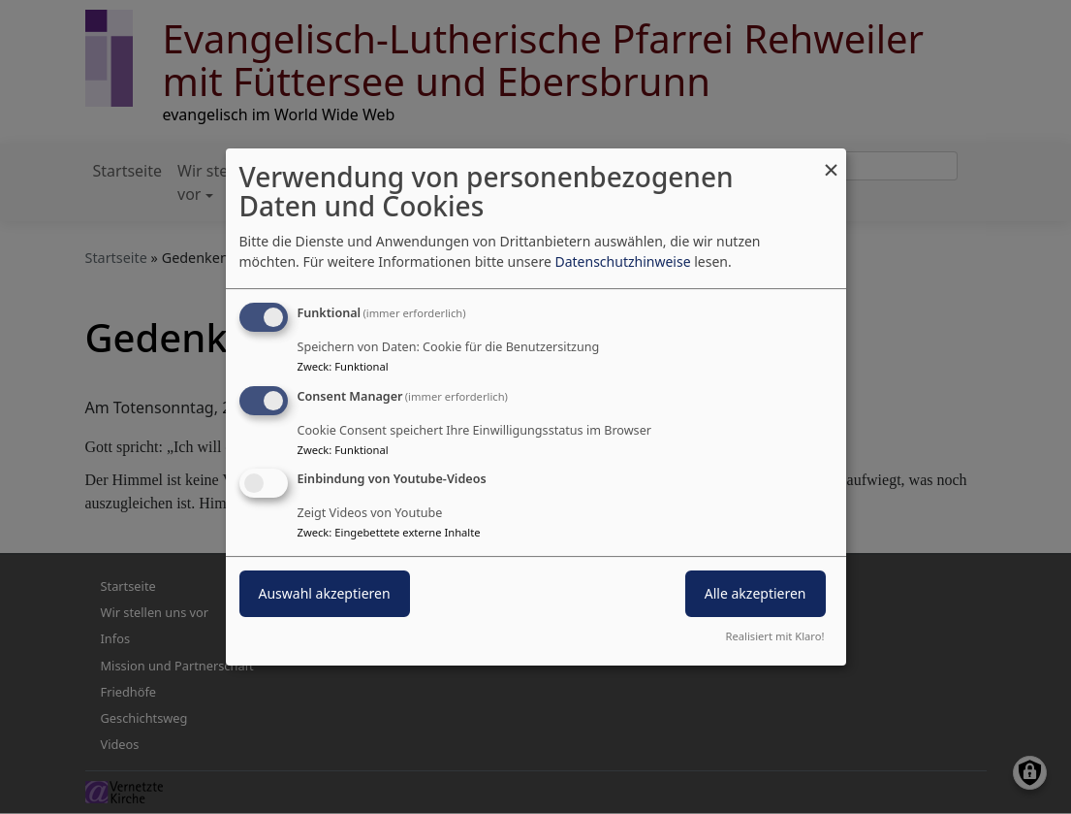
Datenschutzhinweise (622, 261)
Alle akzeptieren (755, 594)
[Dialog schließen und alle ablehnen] (831, 160)
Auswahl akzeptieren (325, 594)
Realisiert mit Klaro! (775, 636)
